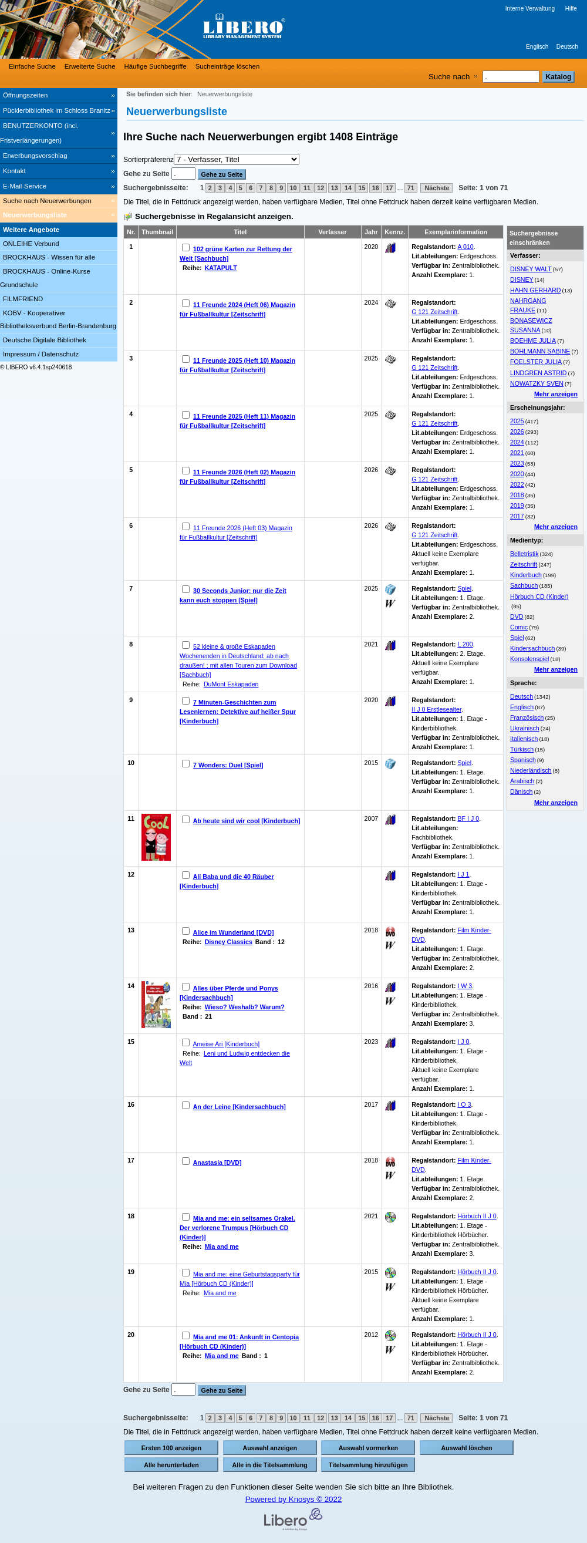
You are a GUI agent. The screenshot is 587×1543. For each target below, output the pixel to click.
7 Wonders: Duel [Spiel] (228, 765)
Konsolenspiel (529, 658)
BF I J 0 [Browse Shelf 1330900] (468, 818)
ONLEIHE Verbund (31, 243)
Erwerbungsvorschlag (35, 155)
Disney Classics (228, 941)
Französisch (527, 717)
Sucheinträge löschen (227, 66)
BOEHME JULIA (533, 340)
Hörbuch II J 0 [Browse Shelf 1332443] (476, 1271)
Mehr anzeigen (556, 393)
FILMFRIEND (23, 298)
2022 (517, 484)
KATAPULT (221, 267)
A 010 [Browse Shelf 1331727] (465, 246)
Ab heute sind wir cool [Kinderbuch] (247, 820)
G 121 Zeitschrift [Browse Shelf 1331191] (434, 534)
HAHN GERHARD (535, 290)
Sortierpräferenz (148, 160)
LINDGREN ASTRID (538, 372)
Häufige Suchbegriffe (155, 66)
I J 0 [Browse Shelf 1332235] (463, 1041)
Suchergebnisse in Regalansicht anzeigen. (214, 216)
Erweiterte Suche (90, 66)
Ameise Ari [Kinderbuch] (226, 1043)
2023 (517, 463)
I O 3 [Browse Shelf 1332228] (464, 1104)
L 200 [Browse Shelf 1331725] (465, 644)
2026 (517, 431)
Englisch (537, 46)
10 (293, 187)
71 (410, 187)
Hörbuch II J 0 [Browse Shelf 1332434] (476, 1334)
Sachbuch (524, 585)
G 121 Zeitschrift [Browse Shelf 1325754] (434, 423)
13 (334, 187)
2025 (517, 421)
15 (361, 187)
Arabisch (522, 780)
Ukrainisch (524, 728)
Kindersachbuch (532, 648)
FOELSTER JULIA (536, 361)
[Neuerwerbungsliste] (58, 215)
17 (389, 187)
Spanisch (523, 759)
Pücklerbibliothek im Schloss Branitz (56, 110)
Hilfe (571, 8)
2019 (517, 505)
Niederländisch (531, 770)
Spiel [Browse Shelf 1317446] (464, 588)
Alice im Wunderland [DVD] (233, 932)
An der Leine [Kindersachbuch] (239, 1106)
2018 (517, 494)
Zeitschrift (523, 564)
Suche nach (449, 76)
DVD (517, 616)
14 (348, 187)
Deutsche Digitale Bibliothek (44, 339)
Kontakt (14, 170)
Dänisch (521, 791)
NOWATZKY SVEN (537, 383)
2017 (517, 516)
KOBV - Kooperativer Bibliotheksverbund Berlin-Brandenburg (58, 319)
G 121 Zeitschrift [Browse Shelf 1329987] (434, 479)
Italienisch (524, 738)
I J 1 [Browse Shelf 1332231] (463, 874)
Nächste (436, 187)
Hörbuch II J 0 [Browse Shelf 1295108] (476, 1215)
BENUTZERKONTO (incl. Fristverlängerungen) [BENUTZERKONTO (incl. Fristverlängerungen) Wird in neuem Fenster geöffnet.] (39, 133)
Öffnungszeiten (25, 95)
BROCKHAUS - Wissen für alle (49, 257)
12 (320, 187)
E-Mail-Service (24, 186)
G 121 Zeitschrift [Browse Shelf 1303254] (434, 311)
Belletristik (524, 553)
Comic (519, 627)
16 (375, 187)
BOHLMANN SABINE (540, 351)
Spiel (517, 637)
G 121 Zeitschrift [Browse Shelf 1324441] (434, 367)
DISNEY (522, 279)
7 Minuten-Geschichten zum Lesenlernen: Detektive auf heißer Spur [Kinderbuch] (238, 712)
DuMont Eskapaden (231, 684)
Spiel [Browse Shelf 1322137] (464, 762)
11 (307, 187)
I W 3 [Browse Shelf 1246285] (464, 985)
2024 (517, 442)
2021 (517, 452)
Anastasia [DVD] (217, 1162)
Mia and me (222, 1246)
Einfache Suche (32, 66)
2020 (517, 473)
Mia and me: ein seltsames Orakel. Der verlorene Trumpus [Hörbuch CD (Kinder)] (237, 1228)
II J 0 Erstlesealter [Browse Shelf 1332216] (436, 709)
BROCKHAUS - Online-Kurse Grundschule (45, 278)
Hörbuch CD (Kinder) (539, 596)
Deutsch (567, 46)
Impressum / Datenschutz (41, 354)
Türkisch (522, 749)
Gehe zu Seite (147, 174)
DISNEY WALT (531, 268)
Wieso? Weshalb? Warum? (245, 1006)
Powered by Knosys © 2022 (293, 1499)
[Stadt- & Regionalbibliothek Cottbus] (176, 29)
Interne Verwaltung (530, 8)
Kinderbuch (526, 574)
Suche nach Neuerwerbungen (47, 200)
